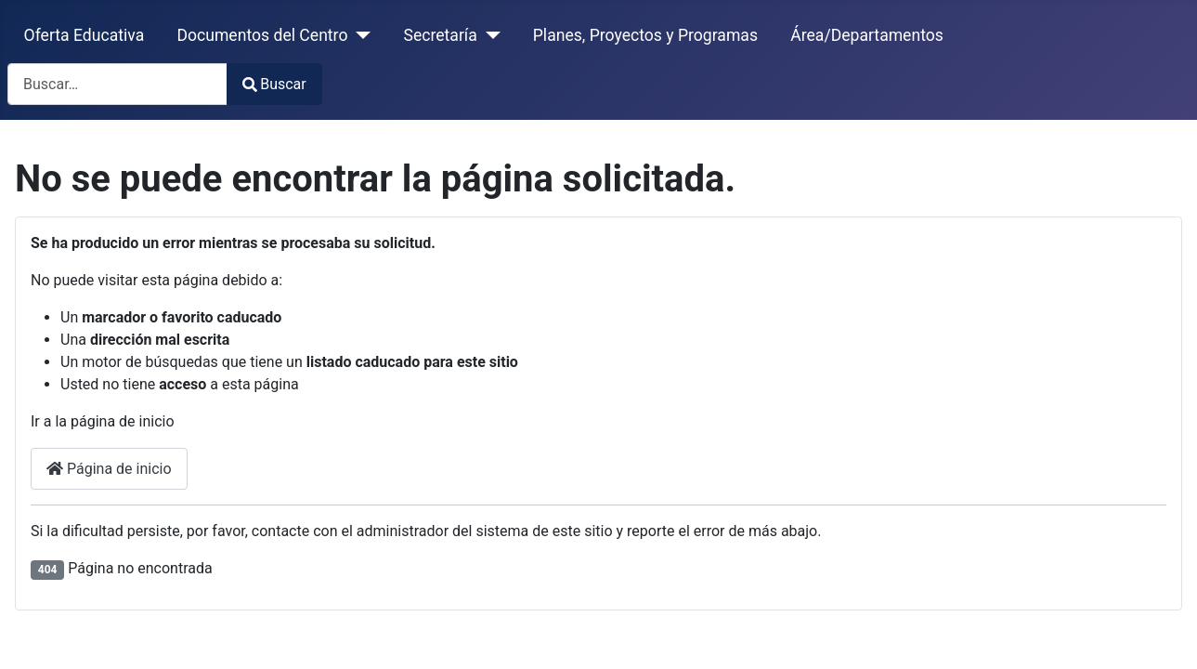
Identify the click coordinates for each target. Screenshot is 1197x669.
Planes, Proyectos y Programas (645, 35)
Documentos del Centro (261, 35)
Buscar (274, 84)
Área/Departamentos (866, 35)
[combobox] (117, 84)
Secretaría (439, 35)
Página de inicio (109, 469)
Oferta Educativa (84, 35)
